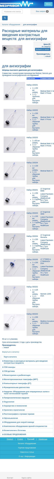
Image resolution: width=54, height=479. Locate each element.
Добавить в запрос (43, 49)
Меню (48, 4)
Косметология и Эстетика (15, 430)
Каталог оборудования (11, 25)
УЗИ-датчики (9, 371)
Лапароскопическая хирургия (16, 398)
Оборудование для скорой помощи (19, 422)
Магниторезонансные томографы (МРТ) (21, 379)
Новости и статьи (27, 452)
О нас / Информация (27, 456)
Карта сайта (26, 478)
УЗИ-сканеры (9, 367)
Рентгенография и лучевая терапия (19, 414)
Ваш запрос (42, 11)
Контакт (10, 478)
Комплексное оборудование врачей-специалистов (25, 426)
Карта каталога (10, 357)
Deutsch (10, 439)
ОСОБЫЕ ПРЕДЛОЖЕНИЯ (15, 434)
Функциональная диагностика (17, 387)
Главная (27, 4)
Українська (43, 439)
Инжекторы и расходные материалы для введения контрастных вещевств (26, 362)
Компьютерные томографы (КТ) (17, 383)
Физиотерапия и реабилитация (17, 375)
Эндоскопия (9, 402)
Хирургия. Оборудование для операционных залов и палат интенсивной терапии (26, 393)
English (20, 439)
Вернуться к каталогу (10, 352)
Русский (30, 439)
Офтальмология (11, 418)
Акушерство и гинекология (15, 406)
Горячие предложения (27, 448)
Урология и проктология (14, 410)
